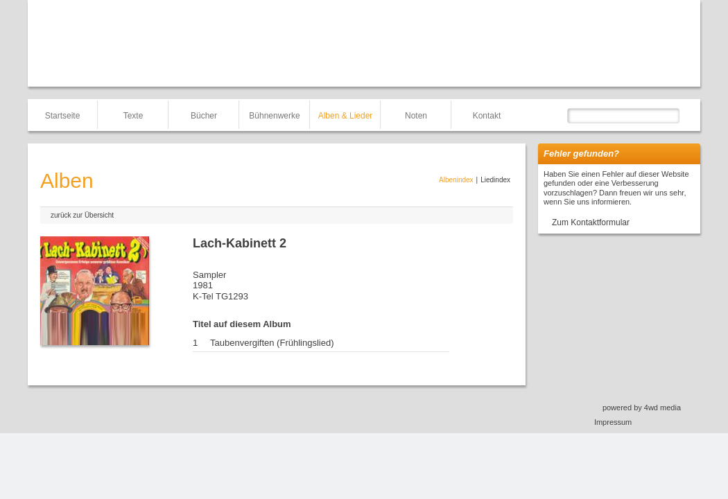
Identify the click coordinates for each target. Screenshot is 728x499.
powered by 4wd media (642, 407)
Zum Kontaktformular (591, 222)
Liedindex (495, 180)
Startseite (62, 116)
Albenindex (456, 180)
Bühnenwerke (274, 116)
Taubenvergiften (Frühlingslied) (271, 343)
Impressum (613, 422)
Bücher (204, 116)
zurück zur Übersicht (82, 215)
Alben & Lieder (345, 116)
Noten (416, 116)
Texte (133, 116)
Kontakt (487, 116)
